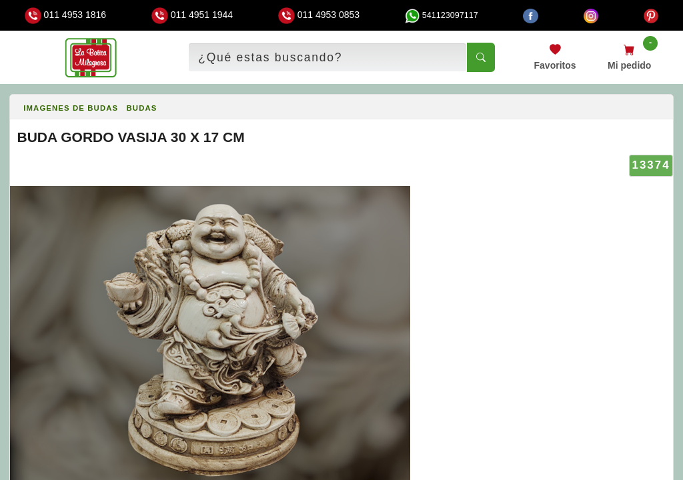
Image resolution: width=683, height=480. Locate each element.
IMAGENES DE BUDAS (70, 108)
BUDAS (142, 108)
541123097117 (441, 15)
